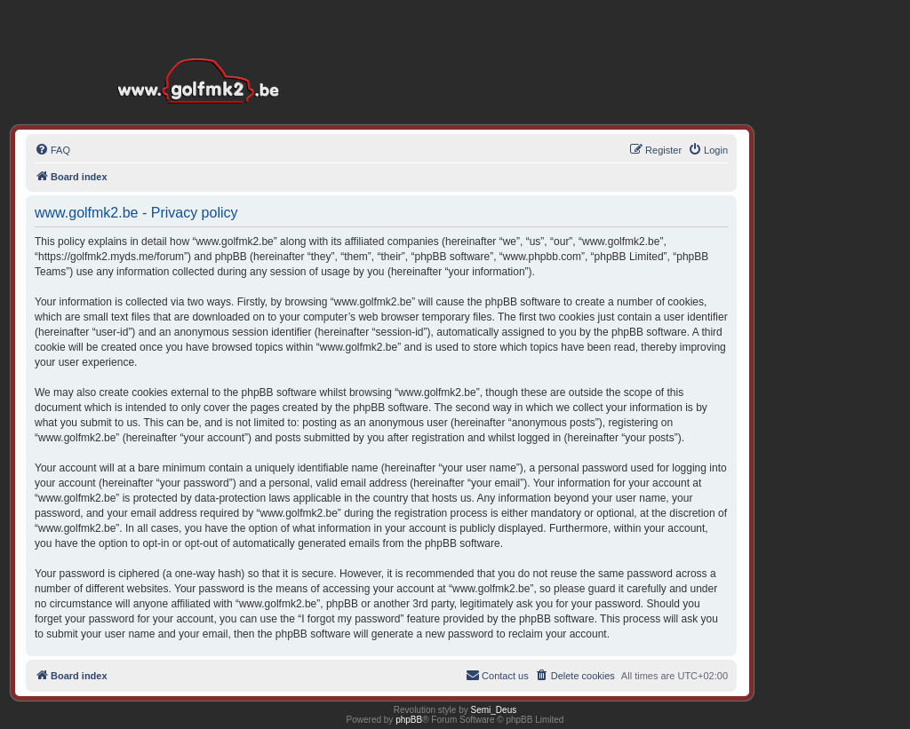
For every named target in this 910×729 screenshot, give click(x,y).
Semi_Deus (494, 710)
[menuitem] (52, 150)
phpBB (408, 720)
